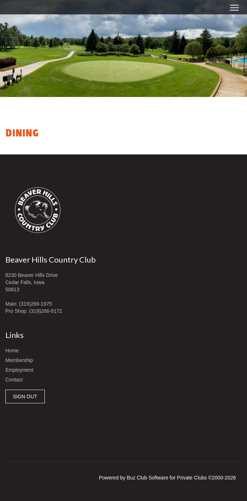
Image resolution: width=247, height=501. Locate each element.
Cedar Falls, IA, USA (123, 427)
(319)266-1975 (35, 304)
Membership (19, 360)
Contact (14, 379)
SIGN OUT (25, 396)
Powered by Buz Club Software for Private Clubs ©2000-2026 (167, 478)
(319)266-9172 (45, 311)
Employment (19, 370)
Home (12, 350)
